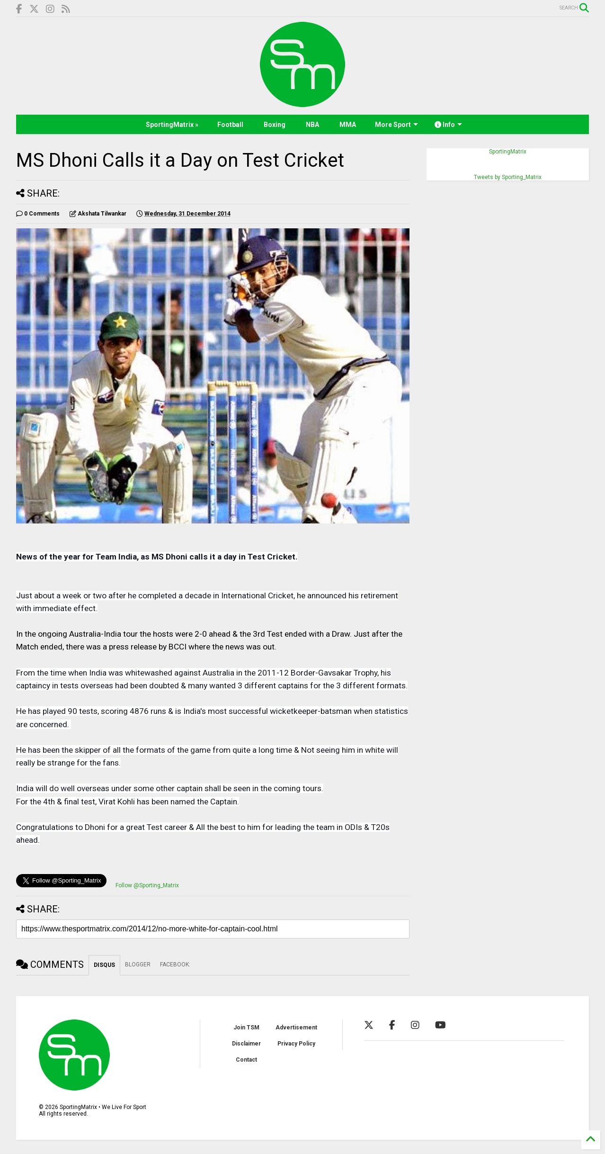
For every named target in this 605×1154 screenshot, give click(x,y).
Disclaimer (246, 1043)
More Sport (396, 124)
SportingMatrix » (172, 124)
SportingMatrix (507, 151)
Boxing (274, 124)
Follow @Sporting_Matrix (147, 885)
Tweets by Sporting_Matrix (508, 177)
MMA (347, 124)
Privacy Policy (296, 1043)
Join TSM (246, 1027)
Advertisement (296, 1027)
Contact (246, 1059)
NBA (312, 124)
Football (230, 124)
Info (448, 124)
